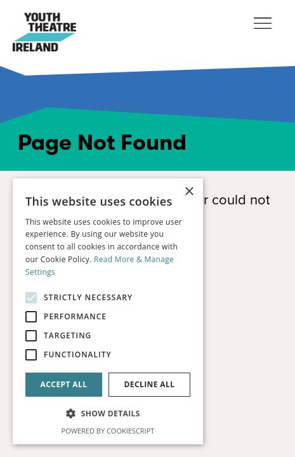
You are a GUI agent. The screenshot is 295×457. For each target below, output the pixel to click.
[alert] (108, 311)
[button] (107, 414)
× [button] (188, 192)
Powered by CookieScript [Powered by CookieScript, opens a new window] (108, 430)
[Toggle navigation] (262, 24)
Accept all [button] (64, 384)
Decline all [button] (149, 384)
